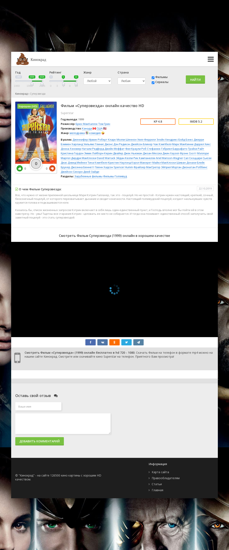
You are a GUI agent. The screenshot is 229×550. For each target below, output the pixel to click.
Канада (87, 128)
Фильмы (161, 77)
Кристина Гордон (72, 153)
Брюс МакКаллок (87, 124)
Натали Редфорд (93, 149)
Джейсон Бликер (142, 144)
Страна (123, 72)
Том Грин (104, 124)
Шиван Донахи (186, 162)
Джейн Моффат (115, 149)
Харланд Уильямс (83, 144)
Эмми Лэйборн (94, 153)
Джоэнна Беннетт (82, 167)
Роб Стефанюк (151, 149)
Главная (157, 490)
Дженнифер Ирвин (85, 139)
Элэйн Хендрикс (167, 139)
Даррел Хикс (202, 144)
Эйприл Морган (171, 167)
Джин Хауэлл (170, 153)
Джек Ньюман (133, 153)
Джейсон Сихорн (72, 172)
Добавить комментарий (39, 441)
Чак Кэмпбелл (162, 144)
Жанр (87, 72)
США (100, 128)
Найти (195, 80)
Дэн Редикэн (121, 144)
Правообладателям (166, 478)
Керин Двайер (113, 153)
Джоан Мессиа (152, 153)
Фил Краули (133, 149)
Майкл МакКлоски (164, 162)
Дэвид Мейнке (77, 162)
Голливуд (121, 176)
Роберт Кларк (107, 139)
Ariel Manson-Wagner (169, 158)
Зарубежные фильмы (88, 176)
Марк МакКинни (182, 144)
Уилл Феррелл (146, 139)
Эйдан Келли (124, 158)
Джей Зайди (91, 172)
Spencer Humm (123, 167)
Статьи (157, 484)
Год (18, 72)
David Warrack (106, 158)
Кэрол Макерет (141, 162)
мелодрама (77, 133)
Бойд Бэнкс (185, 139)
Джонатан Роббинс (194, 167)
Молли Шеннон (127, 139)
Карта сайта (160, 472)
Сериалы (161, 82)
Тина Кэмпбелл (97, 162)
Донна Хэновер (71, 149)
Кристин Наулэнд (119, 162)
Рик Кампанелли (144, 158)
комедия (95, 133)
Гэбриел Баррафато (174, 149)
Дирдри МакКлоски (83, 158)
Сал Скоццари (193, 158)
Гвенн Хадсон (104, 167)
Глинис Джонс (104, 144)
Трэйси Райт (196, 149)
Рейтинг (55, 72)
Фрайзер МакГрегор (147, 167)
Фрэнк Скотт (188, 153)
